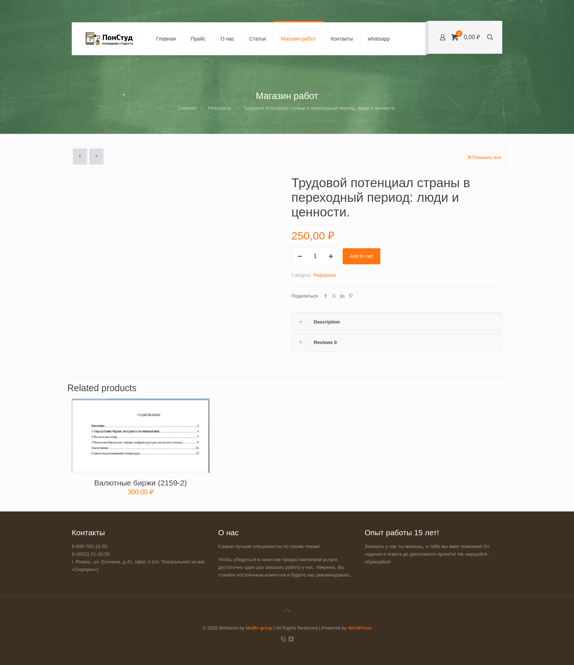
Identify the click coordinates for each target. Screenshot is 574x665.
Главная (187, 108)
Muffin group (259, 628)
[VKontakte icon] (291, 639)
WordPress (360, 628)
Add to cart (361, 256)
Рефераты (219, 108)
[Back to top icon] (287, 610)
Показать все (484, 157)
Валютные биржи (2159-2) (140, 483)
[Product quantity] (315, 256)
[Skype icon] (283, 639)
